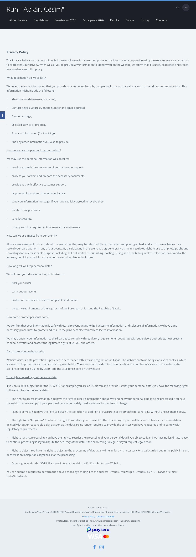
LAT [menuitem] (178, 7)
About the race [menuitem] (18, 20)
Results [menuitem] (114, 20)
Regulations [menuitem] (41, 20)
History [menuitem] (145, 20)
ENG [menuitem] (186, 7)
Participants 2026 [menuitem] (93, 20)
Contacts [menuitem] (161, 20)
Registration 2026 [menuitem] (65, 20)
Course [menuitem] (129, 20)
